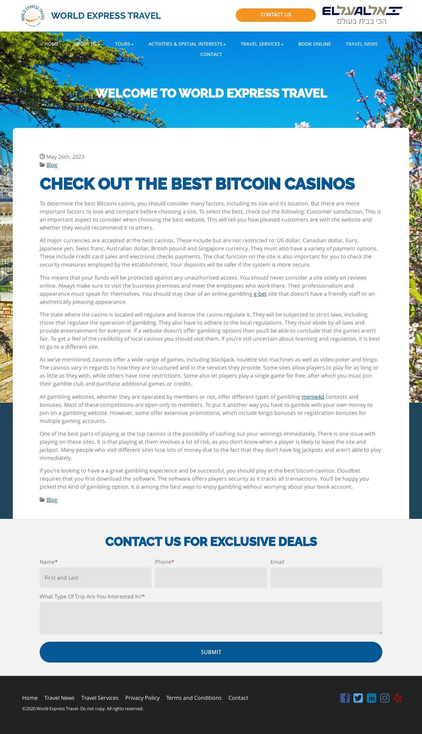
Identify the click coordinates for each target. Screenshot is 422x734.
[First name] (96, 578)
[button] (87, 44)
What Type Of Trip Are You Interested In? (92, 596)
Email (277, 562)
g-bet (260, 293)
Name (49, 562)
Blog (51, 164)
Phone (164, 562)
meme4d (313, 396)
